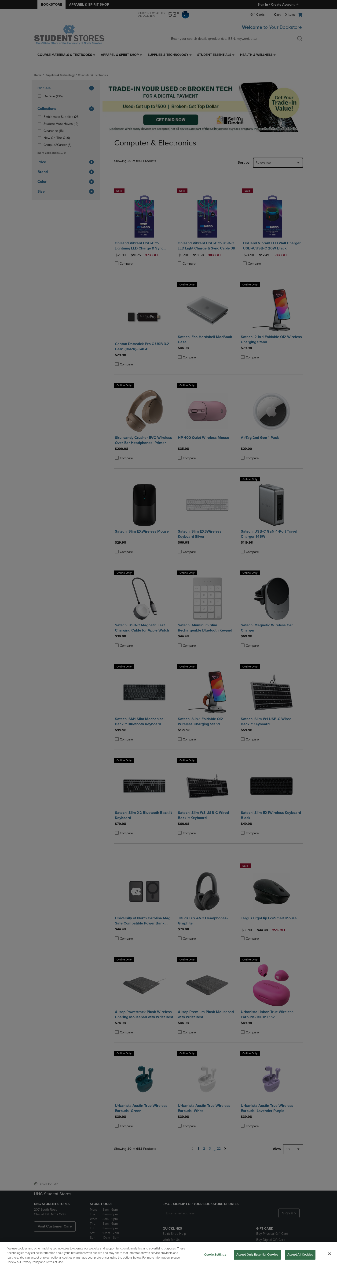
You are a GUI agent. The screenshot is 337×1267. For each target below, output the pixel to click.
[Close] (329, 1254)
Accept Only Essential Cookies (257, 1254)
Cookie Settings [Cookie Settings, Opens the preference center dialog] (215, 1254)
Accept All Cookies (300, 1254)
